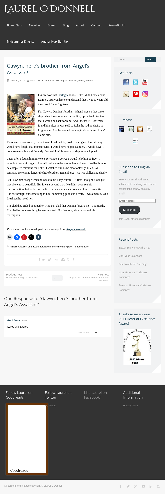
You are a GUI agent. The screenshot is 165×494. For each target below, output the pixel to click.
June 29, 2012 (17, 80)
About (80, 25)
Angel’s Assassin (76, 229)
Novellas (34, 25)
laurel (33, 80)
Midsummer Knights (20, 41)
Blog (66, 25)
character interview (38, 246)
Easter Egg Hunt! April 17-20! (135, 247)
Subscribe (129, 209)
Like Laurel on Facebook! (95, 395)
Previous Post (22, 276)
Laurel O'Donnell (49, 9)
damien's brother (57, 246)
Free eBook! (117, 25)
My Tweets (50, 405)
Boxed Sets (14, 25)
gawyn (69, 246)
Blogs (81, 80)
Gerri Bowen (14, 320)
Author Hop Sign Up (54, 41)
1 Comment (48, 80)
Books (51, 25)
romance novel (81, 246)
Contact (96, 25)
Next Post (88, 277)
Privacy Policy (130, 405)
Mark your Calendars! (131, 255)
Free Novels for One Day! (133, 264)
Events (89, 80)
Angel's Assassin (68, 80)
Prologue (63, 94)
